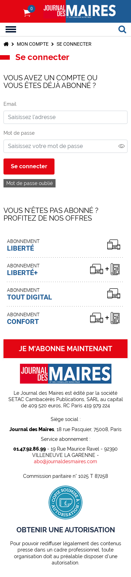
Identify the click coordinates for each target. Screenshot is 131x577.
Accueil (6, 44)
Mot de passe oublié (29, 183)
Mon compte (33, 44)
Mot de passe (19, 133)
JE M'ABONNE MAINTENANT (65, 349)
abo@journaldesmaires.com (65, 461)
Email (9, 104)
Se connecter (74, 44)
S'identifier (12, 11)
